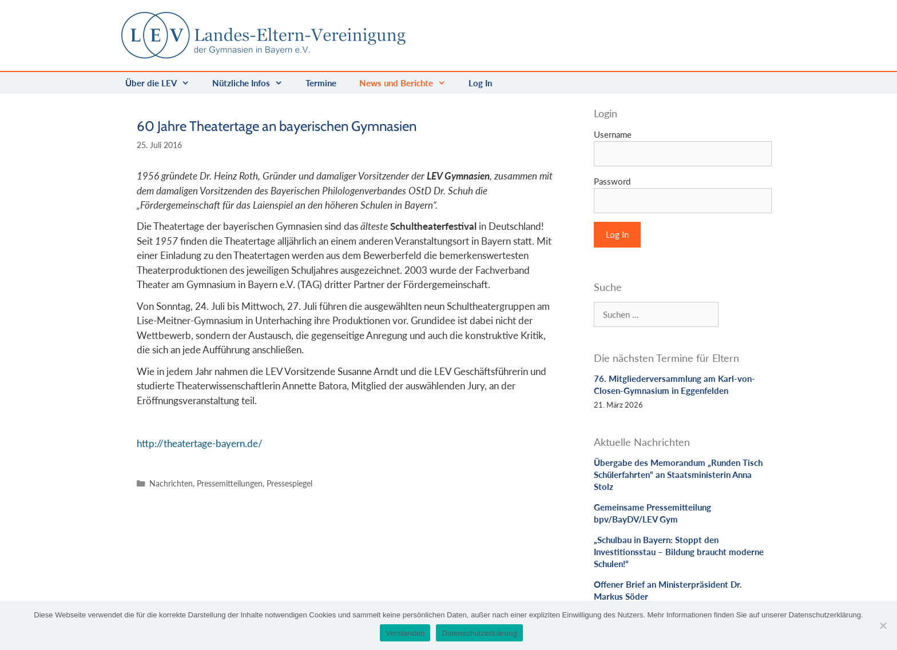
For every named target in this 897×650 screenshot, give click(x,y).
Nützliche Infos (253, 83)
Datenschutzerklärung (479, 633)
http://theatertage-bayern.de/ (200, 443)
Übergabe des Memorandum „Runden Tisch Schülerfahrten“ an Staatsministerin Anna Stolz (678, 474)
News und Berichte (408, 83)
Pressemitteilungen (230, 483)
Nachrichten (171, 483)
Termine (320, 83)
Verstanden (405, 633)
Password (612, 181)
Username (613, 134)
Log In (480, 83)
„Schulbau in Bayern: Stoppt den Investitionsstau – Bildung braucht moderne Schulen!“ (679, 552)
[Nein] (882, 625)
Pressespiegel (289, 483)
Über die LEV (163, 83)
